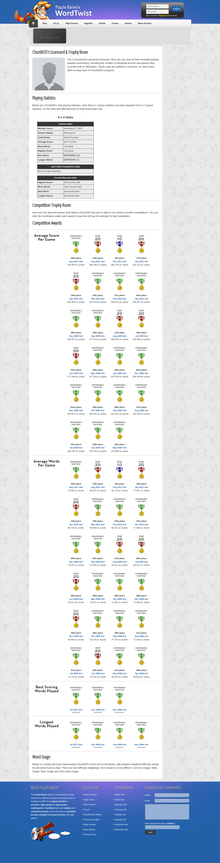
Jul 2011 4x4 (76, 710)
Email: (147, 801)
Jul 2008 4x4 (76, 447)
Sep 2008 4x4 (119, 410)
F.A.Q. (56, 23)
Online (102, 23)
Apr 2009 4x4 (119, 373)
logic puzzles (47, 805)
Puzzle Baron (41, 795)
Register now (164, 16)
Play (45, 23)
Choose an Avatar (92, 820)
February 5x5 (121, 810)
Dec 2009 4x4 (76, 336)
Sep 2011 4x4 (76, 261)
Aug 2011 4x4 (98, 261)
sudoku (67, 808)
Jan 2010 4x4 (141, 299)
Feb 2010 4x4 (119, 299)
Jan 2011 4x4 (141, 261)
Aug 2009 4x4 (119, 336)
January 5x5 (120, 820)
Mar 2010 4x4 (97, 299)
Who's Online (90, 804)
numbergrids (37, 808)
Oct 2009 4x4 (97, 744)
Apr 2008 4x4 (141, 673)
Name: (148, 795)
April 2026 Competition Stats (65, 166)
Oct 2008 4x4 (97, 410)
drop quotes (61, 805)
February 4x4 (121, 804)
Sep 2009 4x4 (98, 336)
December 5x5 (121, 830)
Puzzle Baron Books (93, 814)
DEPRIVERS (70, 155)
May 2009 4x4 (98, 373)
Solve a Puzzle (90, 795)
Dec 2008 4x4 (141, 373)
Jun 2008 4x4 (97, 447)
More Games (89, 830)
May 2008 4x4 (119, 447)
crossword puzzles (40, 811)
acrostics (35, 805)
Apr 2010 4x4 (75, 299)
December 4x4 (121, 824)
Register (88, 23)
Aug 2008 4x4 (141, 410)
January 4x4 (120, 814)
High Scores (72, 23)
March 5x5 (119, 800)
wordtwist (50, 808)
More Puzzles (144, 23)
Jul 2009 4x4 (141, 336)
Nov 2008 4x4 (76, 410)
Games (128, 23)
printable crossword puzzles (52, 815)
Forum (115, 23)
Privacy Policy (90, 834)
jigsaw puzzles (59, 801)
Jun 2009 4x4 (76, 373)
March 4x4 (119, 795)
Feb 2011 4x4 (119, 261)
